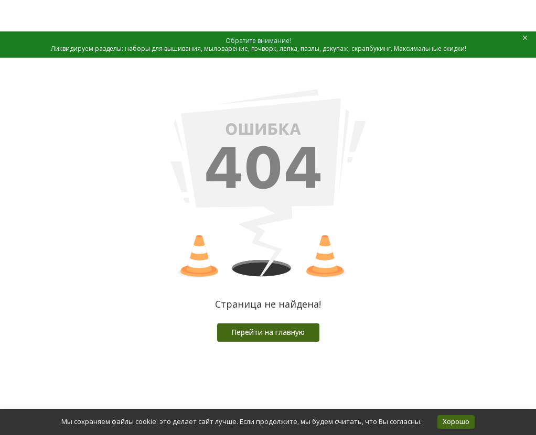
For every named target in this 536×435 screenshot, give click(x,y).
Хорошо (456, 421)
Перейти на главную (268, 332)
